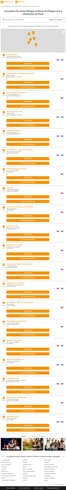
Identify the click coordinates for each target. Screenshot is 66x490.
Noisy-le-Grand (27, 469)
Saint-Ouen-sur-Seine (29, 476)
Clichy (25, 480)
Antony (25, 473)
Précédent (23, 436)
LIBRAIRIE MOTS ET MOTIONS (15, 283)
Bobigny (25, 462)
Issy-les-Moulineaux (29, 471)
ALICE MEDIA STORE (12, 416)
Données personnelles (53, 488)
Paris (3, 478)
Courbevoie (47, 476)
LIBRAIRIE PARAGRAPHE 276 (15, 359)
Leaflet (55, 51)
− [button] (63, 33)
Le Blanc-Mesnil (49, 471)
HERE (63, 51)
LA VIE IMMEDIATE (12, 54)
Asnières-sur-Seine (50, 473)
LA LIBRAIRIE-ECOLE (12, 378)
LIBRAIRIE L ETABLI (12, 226)
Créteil (4, 469)
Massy (46, 480)
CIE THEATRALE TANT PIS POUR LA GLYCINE (20, 302)
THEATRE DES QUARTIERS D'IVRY (16, 321)
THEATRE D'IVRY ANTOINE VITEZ (16, 397)
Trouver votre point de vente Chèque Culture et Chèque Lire (16, 6)
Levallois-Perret (49, 464)
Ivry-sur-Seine (6, 460)
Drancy (25, 478)
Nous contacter (11, 488)
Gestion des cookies (24, 488)
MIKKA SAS (9, 188)
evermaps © (62, 484)
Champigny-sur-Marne (8, 480)
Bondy (25, 467)
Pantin (25, 460)
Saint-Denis (47, 460)
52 (40, 436)
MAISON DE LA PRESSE (13, 131)
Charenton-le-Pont (34, 6)
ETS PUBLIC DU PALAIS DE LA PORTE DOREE (19, 207)
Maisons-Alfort (6, 462)
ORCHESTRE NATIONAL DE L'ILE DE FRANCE (19, 264)
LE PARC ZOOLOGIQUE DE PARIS (16, 169)
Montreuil (5, 471)
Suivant (43, 436)
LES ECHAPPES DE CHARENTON (16, 92)
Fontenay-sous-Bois (8, 473)
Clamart (46, 462)
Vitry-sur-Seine (6, 464)
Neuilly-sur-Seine (49, 469)
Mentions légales (38, 488)
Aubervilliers (27, 464)
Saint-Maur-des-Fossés (8, 476)
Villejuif (4, 467)
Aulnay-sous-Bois (49, 478)
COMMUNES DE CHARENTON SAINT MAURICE (20, 73)
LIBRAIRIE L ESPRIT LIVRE (14, 111)
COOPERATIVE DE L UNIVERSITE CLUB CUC (19, 150)
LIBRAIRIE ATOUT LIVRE (13, 340)
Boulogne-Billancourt (51, 467)
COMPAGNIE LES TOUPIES (14, 245)
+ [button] (63, 31)
